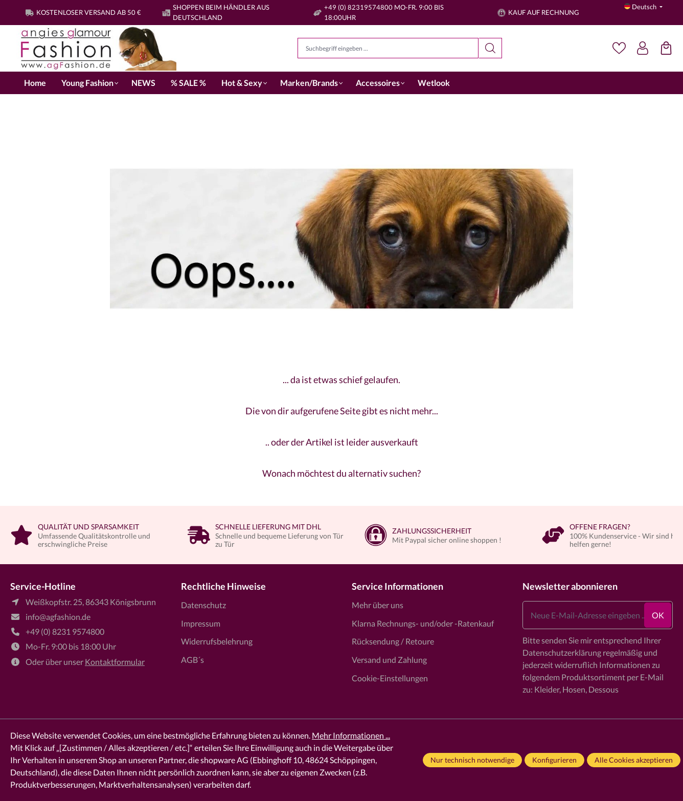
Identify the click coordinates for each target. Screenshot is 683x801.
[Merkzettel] (619, 48)
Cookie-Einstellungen (390, 678)
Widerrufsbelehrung (217, 641)
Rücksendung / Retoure (393, 641)
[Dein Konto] (642, 48)
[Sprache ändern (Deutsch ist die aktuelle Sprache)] (643, 7)
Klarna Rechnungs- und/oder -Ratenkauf (423, 623)
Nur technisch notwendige (472, 759)
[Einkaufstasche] (666, 48)
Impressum (200, 623)
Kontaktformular (115, 661)
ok (658, 615)
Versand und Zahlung (389, 659)
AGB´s (192, 659)
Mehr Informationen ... (351, 735)
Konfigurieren (554, 759)
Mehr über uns (377, 605)
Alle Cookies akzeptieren (634, 759)
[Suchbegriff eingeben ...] (388, 48)
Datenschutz (203, 605)
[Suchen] (490, 48)
